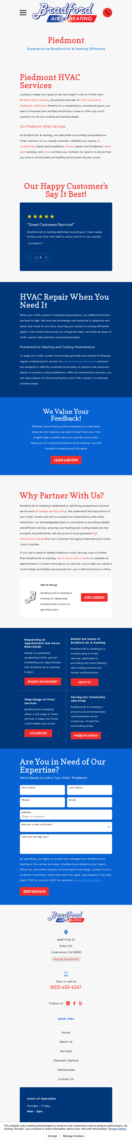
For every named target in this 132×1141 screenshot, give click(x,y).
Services (66, 1051)
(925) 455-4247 (66, 987)
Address (26, 812)
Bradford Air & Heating (34, 100)
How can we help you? (35, 836)
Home (66, 1032)
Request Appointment (43, 681)
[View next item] (46, 257)
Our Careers (94, 597)
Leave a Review (66, 460)
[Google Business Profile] (68, 1003)
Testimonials (66, 1070)
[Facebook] (74, 1003)
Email (72, 800)
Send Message (34, 891)
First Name (28, 787)
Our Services (38, 733)
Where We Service (86, 735)
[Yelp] (80, 1003)
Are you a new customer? (37, 824)
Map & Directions (66, 959)
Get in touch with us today (73, 558)
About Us (84, 682)
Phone (25, 800)
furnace (70, 146)
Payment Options (66, 1060)
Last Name (75, 787)
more (46, 152)
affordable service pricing (51, 511)
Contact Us (66, 1079)
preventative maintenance (80, 361)
